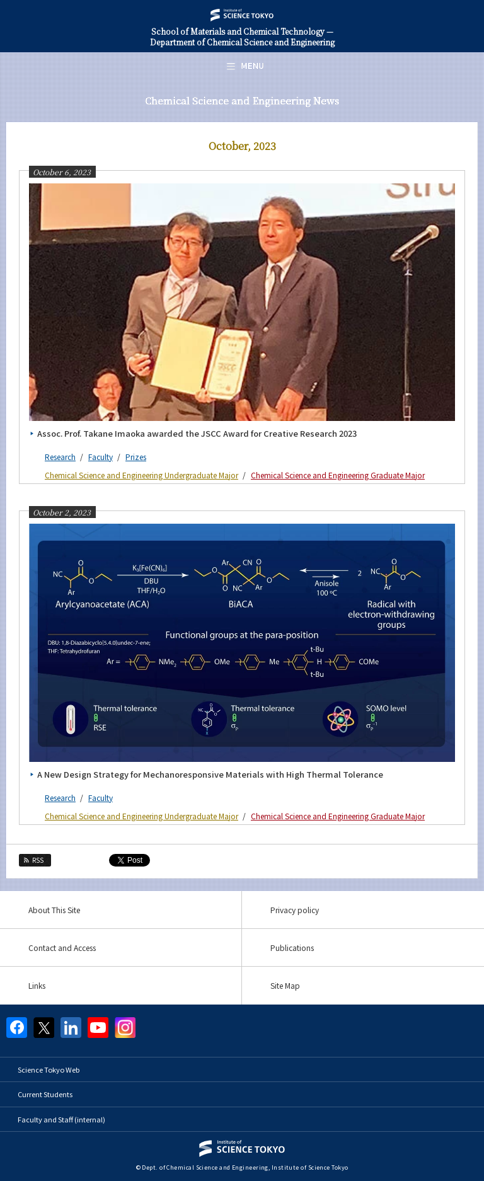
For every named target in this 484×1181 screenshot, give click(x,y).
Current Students (45, 1094)
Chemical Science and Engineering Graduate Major (338, 475)
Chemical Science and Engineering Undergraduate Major (141, 475)
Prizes (135, 456)
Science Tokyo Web (48, 1069)
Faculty (100, 456)
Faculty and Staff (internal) (61, 1119)
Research (60, 456)
